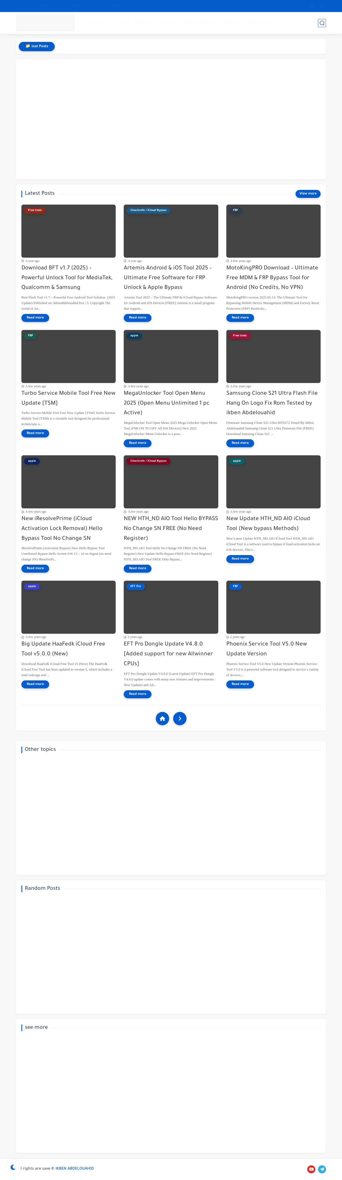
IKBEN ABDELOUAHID (75, 1169)
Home (23, 6)
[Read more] (35, 318)
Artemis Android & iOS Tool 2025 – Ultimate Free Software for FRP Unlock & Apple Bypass (168, 278)
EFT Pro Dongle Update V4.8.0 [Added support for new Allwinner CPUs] (168, 654)
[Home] (162, 718)
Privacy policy (46, 6)
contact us (114, 6)
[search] (322, 23)
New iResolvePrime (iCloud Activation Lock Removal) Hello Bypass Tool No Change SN (61, 529)
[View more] (308, 194)
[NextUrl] (179, 718)
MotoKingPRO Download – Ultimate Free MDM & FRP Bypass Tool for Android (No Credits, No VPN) (272, 278)
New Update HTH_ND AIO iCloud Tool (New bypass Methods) (268, 524)
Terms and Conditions (81, 6)
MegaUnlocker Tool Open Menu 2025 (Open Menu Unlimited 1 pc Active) (166, 404)
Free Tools (94, 23)
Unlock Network (200, 23)
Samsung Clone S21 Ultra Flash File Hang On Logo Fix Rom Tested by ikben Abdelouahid (272, 404)
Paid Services (233, 23)
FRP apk (122, 23)
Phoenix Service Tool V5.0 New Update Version (266, 649)
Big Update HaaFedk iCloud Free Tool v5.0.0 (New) (63, 649)
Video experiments (268, 23)
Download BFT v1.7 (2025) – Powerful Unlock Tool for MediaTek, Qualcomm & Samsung (66, 278)
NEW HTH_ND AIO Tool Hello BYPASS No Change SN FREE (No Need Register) (171, 529)
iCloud (168, 23)
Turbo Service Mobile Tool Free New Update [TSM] (68, 399)
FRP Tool (142, 23)
